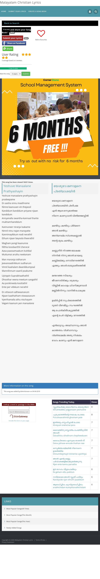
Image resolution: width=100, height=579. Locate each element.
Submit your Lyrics (12, 72)
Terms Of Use (40, 574)
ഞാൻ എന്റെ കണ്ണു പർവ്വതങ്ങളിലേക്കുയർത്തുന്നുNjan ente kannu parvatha (67, 496)
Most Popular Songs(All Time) (16, 543)
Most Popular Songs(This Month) (18, 549)
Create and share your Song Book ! (16, 65)
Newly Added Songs (13, 562)
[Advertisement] (50, 36)
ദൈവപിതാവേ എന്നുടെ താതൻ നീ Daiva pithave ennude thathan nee (68, 476)
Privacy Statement (8, 577)
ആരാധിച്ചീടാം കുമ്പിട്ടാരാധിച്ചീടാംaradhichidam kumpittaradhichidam (69, 520)
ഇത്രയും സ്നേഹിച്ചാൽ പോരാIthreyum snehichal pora (66, 458)
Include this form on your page (19, 455)
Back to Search (11, 57)
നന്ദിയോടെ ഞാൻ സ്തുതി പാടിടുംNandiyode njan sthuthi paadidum (68, 513)
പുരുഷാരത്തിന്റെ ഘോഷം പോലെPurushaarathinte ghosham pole (68, 450)
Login (89, 11)
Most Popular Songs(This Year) (17, 555)
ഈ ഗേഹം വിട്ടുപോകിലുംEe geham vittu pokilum (65, 505)
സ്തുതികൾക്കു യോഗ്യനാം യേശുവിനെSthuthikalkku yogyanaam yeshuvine (71, 443)
